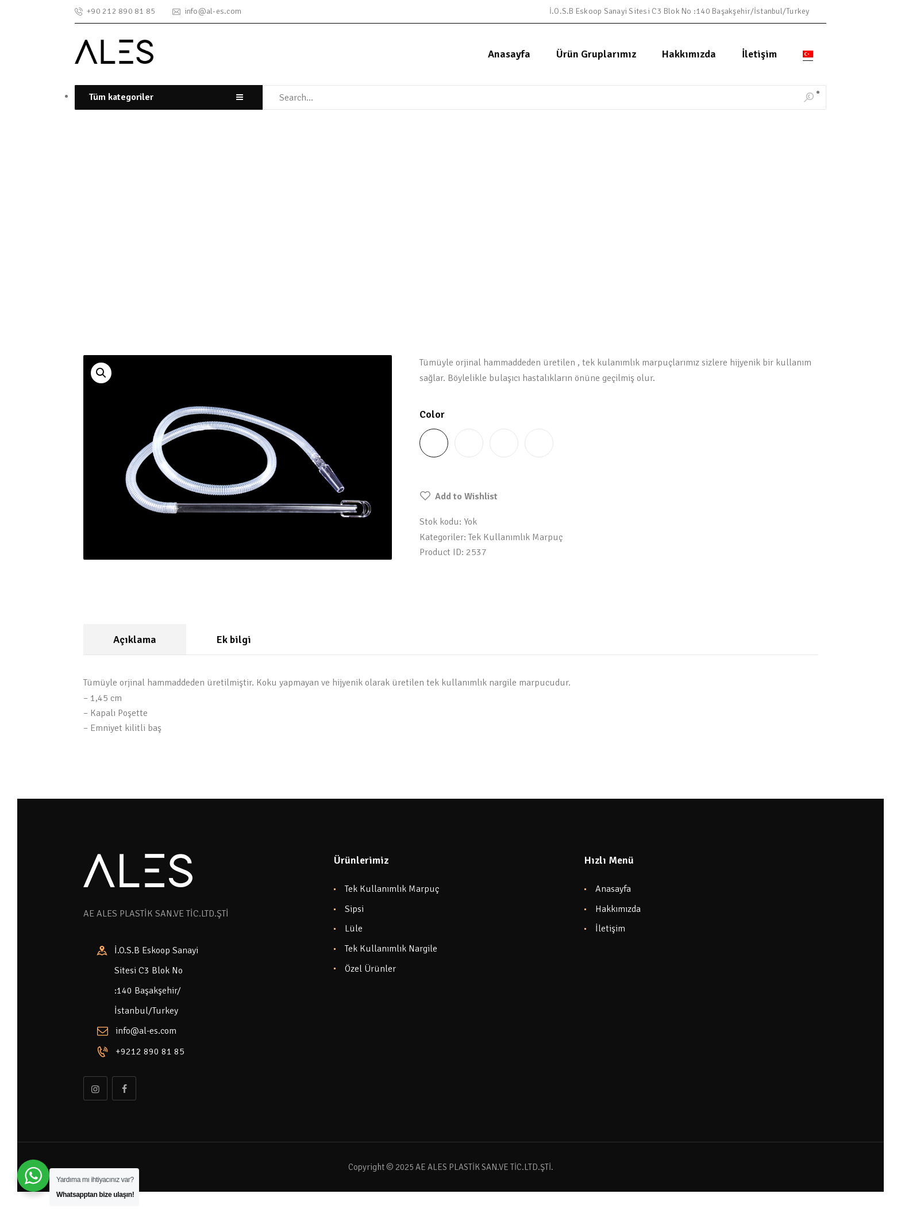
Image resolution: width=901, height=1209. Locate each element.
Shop (115, 249)
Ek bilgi (234, 639)
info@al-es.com (145, 1031)
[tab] (134, 639)
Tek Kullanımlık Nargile (391, 948)
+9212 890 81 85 (149, 1051)
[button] (458, 496)
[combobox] (169, 97)
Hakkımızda (618, 909)
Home (83, 249)
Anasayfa (613, 889)
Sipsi (354, 909)
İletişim (610, 928)
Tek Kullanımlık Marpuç (183, 249)
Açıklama (134, 639)
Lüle (354, 928)
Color (432, 414)
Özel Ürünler (370, 969)
